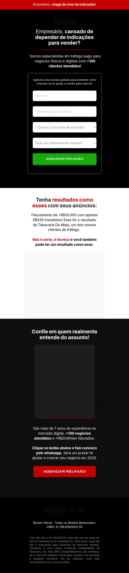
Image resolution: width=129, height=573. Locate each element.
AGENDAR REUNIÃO (64, 471)
